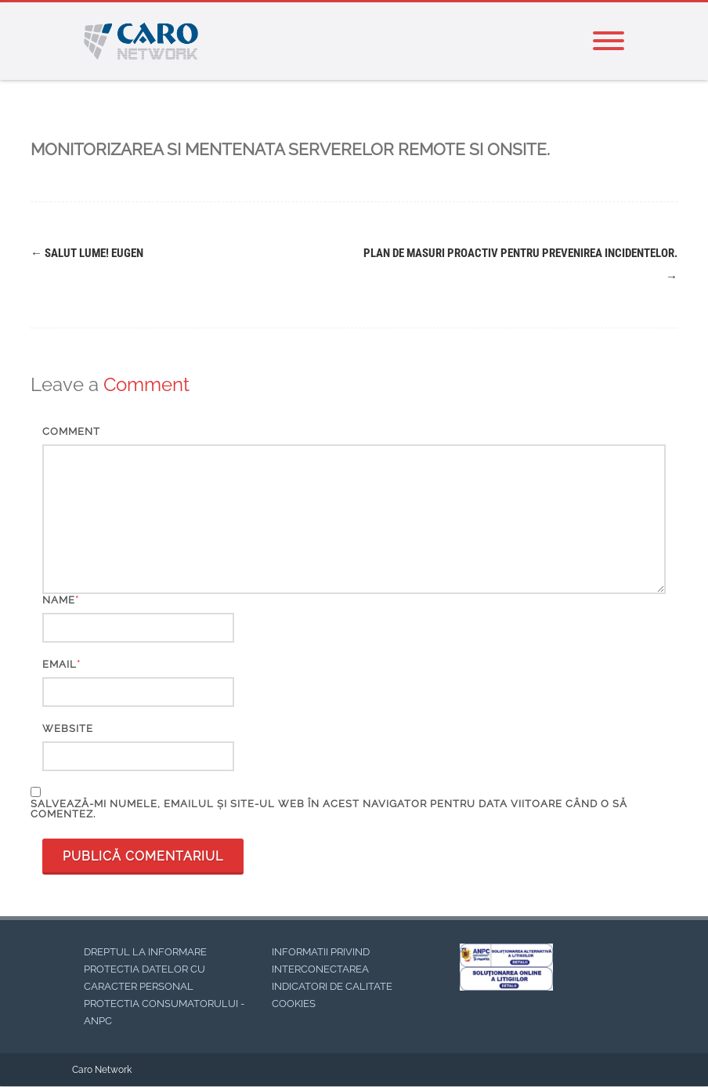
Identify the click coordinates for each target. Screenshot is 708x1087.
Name (58, 600)
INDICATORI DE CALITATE (332, 986)
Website (67, 728)
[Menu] (608, 41)
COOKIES (294, 1003)
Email (59, 664)
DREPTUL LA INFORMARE (145, 952)
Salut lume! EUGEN (87, 253)
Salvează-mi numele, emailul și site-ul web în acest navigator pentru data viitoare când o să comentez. (329, 809)
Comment (71, 431)
